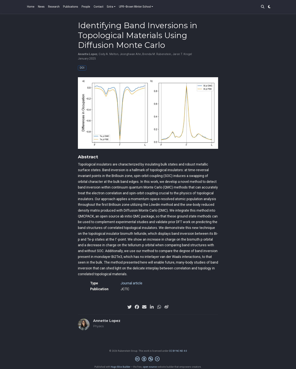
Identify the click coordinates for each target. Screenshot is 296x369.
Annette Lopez (87, 54)
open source (150, 366)
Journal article (131, 283)
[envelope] (144, 307)
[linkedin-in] (152, 307)
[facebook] (137, 307)
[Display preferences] (269, 7)
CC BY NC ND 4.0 (178, 351)
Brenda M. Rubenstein (156, 54)
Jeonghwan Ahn (130, 54)
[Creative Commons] (148, 359)
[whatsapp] (159, 307)
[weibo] (166, 307)
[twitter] (129, 307)
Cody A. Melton (108, 54)
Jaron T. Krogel (182, 54)
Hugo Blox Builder (120, 366)
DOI (82, 67)
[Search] (262, 7)
